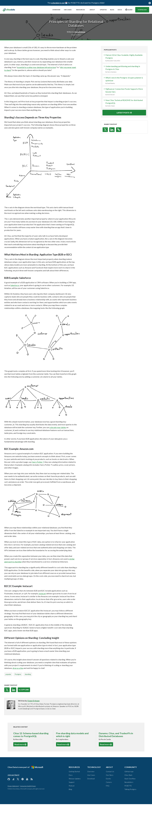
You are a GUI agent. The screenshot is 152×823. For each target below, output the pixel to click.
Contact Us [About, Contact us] (110, 790)
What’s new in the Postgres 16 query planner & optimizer (123, 102)
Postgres (21, 693)
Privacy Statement (13, 805)
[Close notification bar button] (150, 3)
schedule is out (58, 3)
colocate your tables (61, 446)
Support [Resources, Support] (71, 801)
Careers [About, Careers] (109, 801)
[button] (10, 708)
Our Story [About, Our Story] (109, 794)
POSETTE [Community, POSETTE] (128, 805)
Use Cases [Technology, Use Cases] (91, 794)
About (92, 10)
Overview (56, 10)
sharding (31, 693)
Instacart (45, 612)
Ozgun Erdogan (37, 720)
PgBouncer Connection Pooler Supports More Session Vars (123, 113)
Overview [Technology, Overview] (90, 790)
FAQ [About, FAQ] (107, 805)
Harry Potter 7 (41, 481)
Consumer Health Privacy (28, 805)
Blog (112, 10)
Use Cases (67, 10)
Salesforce (18, 307)
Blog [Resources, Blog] (70, 808)
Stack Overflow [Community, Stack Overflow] (129, 797)
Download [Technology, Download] (91, 797)
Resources (80, 10)
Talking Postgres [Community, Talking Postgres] (130, 808)
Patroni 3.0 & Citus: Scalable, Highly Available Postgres (123, 79)
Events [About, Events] (108, 797)
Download (142, 10)
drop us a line (21, 687)
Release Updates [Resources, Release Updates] (75, 797)
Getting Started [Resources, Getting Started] (74, 790)
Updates (103, 10)
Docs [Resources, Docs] (71, 794)
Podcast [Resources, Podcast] (71, 805)
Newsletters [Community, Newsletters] (128, 801)
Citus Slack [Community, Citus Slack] (128, 794)
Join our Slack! (13, 794)
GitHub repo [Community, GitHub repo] (128, 790)
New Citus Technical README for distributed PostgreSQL (123, 124)
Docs (120, 10)
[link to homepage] (11, 9)
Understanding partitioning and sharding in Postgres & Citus (123, 91)
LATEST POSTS (122, 134)
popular (11, 693)
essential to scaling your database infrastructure (39, 89)
